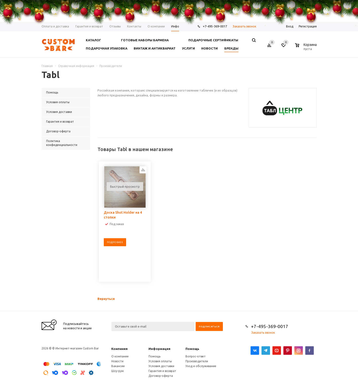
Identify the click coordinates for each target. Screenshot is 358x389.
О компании (120, 356)
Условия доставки (161, 366)
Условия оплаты (160, 361)
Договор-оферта (160, 375)
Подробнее (115, 242)
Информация (159, 348)
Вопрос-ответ (195, 356)
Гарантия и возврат (162, 370)
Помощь (192, 348)
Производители (196, 361)
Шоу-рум (117, 370)
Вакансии (118, 366)
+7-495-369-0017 (269, 326)
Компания (119, 348)
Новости (117, 361)
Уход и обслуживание (200, 366)
